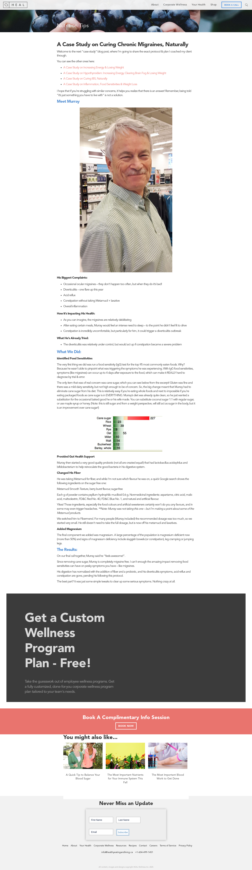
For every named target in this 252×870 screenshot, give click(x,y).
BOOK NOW (126, 726)
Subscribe (123, 832)
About (155, 5)
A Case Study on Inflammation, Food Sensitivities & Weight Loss (100, 84)
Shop (214, 5)
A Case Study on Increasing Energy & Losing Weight (93, 67)
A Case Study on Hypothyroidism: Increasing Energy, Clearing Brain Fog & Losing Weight (114, 73)
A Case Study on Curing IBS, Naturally (85, 78)
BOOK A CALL (231, 5)
